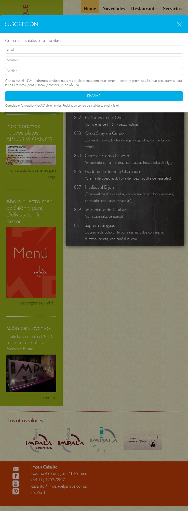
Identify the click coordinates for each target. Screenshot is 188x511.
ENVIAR (94, 95)
